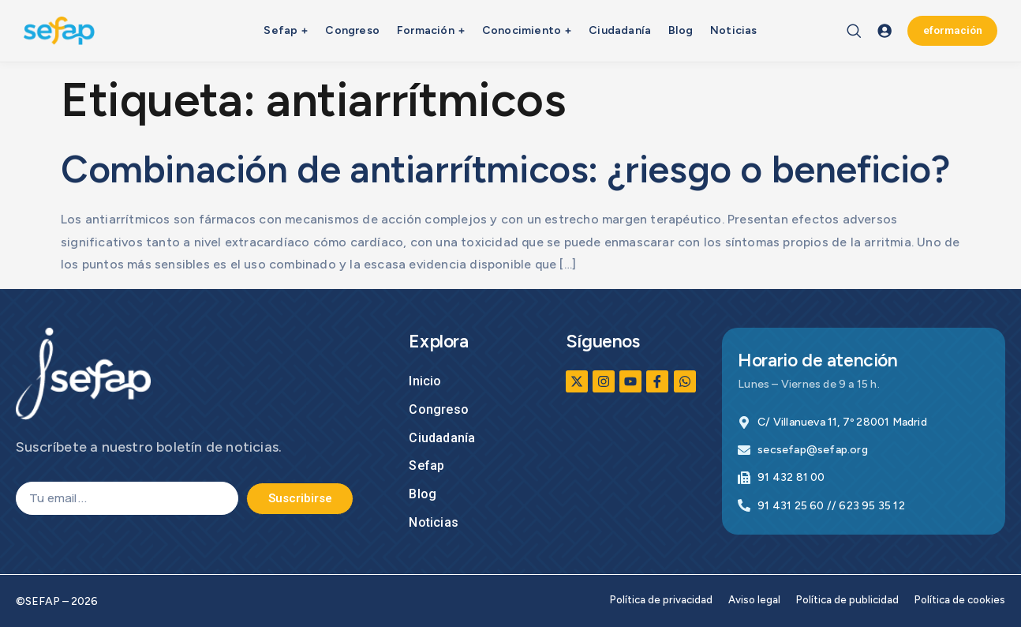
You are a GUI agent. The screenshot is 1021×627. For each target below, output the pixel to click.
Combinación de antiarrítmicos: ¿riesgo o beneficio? (505, 169)
